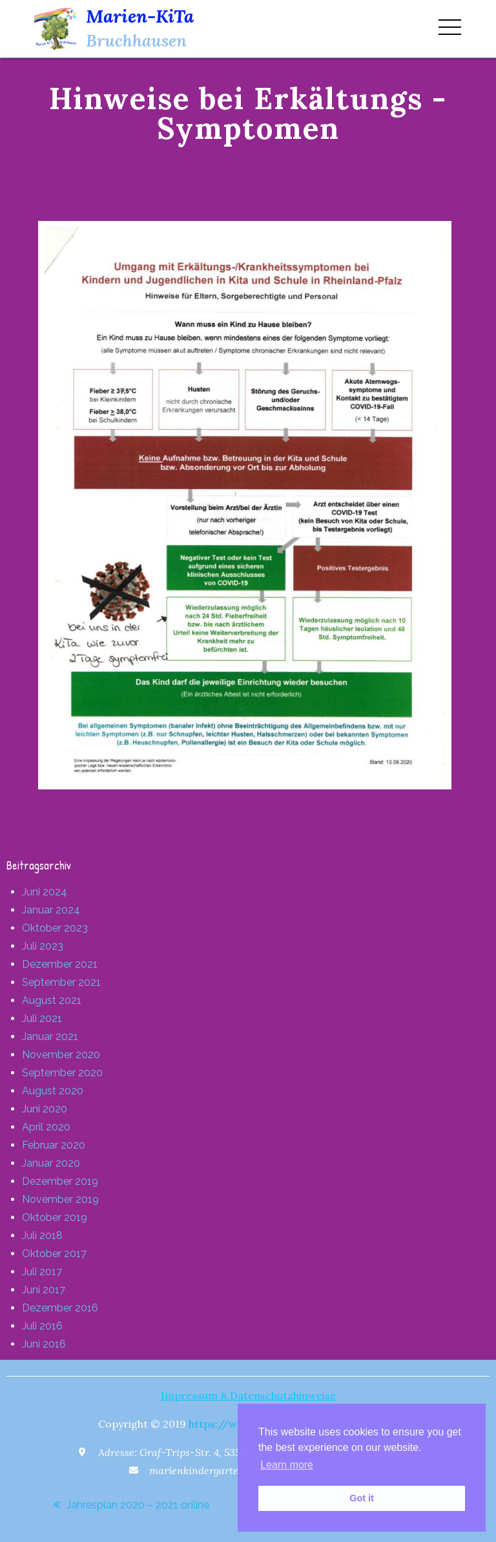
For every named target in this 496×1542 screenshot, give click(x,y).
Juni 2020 (44, 1109)
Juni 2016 (44, 1344)
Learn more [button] (286, 1464)
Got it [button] (361, 1498)
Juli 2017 (42, 1272)
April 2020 (46, 1127)
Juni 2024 (44, 892)
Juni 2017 (43, 1290)
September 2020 (62, 1073)
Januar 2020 (51, 1163)
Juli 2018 (42, 1235)
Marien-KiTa (140, 16)
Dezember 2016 (60, 1308)
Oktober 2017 (54, 1253)
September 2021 (61, 982)
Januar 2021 (50, 1036)
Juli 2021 (42, 1018)
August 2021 (51, 1000)
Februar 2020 (53, 1145)
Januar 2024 (51, 910)
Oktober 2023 (55, 928)
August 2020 (52, 1091)
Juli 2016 (42, 1326)
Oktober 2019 (54, 1217)
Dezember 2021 (60, 964)
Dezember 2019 (60, 1181)
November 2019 (60, 1199)
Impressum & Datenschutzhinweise (248, 1395)
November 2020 (61, 1054)
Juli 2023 (42, 946)
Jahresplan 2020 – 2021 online (138, 1505)
